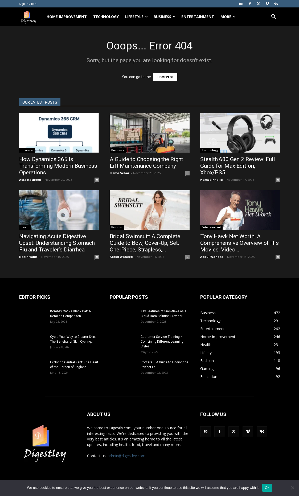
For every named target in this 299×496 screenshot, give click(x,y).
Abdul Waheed (121, 257)
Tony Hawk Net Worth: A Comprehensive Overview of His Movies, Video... (239, 243)
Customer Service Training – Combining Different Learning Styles (162, 341)
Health (25, 227)
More (228, 16)
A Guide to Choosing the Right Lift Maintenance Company (146, 162)
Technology (106, 16)
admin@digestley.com (126, 455)
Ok (267, 488)
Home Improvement (67, 16)
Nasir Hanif (28, 257)
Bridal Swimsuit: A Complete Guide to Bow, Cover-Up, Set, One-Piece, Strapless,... (145, 243)
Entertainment (197, 16)
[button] (273, 17)
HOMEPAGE (165, 77)
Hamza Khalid (211, 180)
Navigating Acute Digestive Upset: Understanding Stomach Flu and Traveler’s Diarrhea (57, 243)
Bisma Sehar (119, 173)
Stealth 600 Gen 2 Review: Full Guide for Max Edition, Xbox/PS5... (237, 166)
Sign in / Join (27, 4)
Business (164, 16)
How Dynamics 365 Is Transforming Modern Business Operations (58, 166)
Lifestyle (136, 16)
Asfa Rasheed (30, 180)
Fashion (116, 227)
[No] (292, 487)
